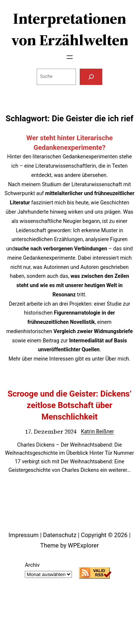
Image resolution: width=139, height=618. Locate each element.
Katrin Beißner (97, 431)
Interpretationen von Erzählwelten (69, 29)
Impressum (24, 535)
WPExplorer (83, 545)
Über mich (117, 359)
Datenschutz (59, 535)
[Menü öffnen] (69, 57)
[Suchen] (91, 77)
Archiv (32, 565)
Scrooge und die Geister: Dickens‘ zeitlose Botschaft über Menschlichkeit (69, 405)
